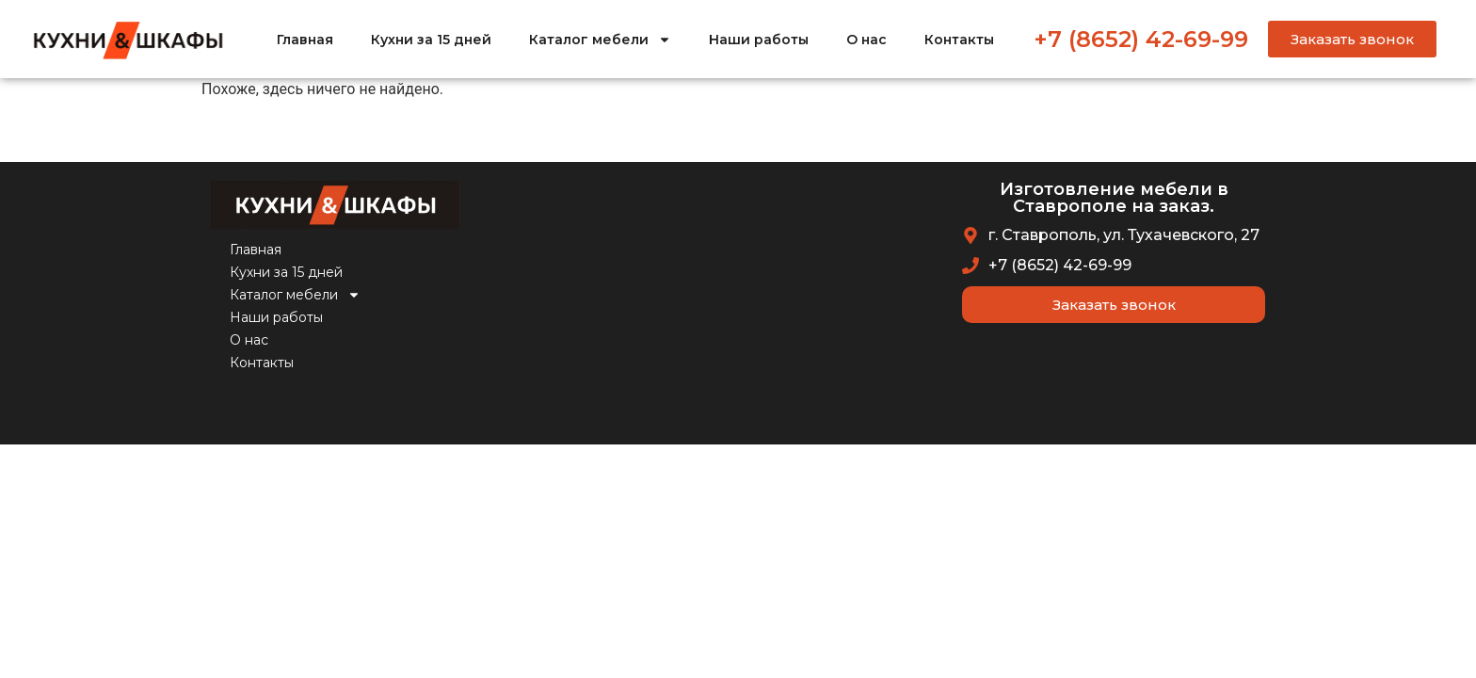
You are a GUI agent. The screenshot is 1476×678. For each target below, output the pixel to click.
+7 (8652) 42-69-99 (1141, 39)
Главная (305, 39)
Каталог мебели (600, 40)
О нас (866, 39)
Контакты (959, 39)
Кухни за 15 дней (431, 39)
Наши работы (759, 39)
